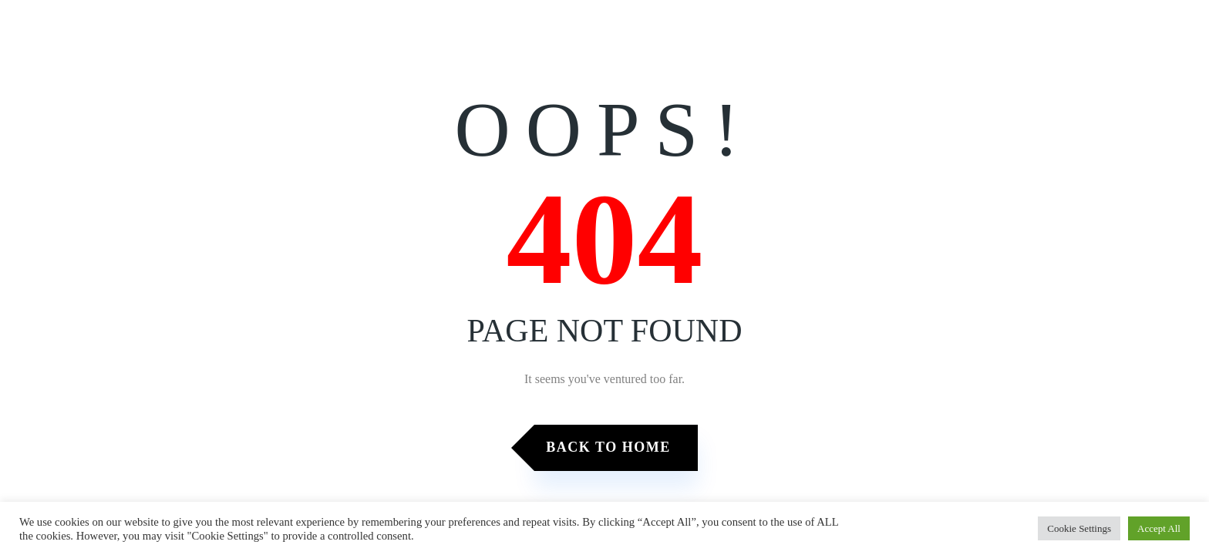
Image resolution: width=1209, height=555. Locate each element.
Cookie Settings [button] (1079, 528)
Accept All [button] (1158, 528)
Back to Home (608, 447)
